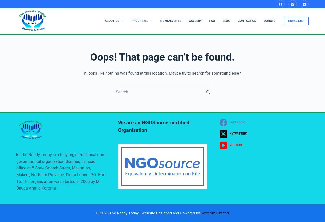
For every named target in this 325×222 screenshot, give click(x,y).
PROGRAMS (143, 21)
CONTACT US (247, 21)
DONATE (269, 21)
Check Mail (296, 21)
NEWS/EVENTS (170, 21)
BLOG (226, 21)
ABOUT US (115, 21)
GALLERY (195, 21)
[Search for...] (157, 92)
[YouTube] (305, 4)
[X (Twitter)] (292, 4)
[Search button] (208, 92)
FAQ (212, 21)
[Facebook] (281, 4)
